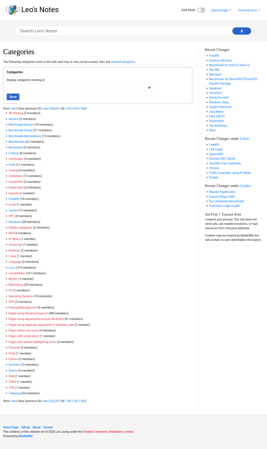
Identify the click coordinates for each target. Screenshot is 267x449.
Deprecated (16, 187)
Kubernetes (216, 121)
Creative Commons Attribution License (108, 431)
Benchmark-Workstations (25, 136)
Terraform (215, 93)
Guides (13, 210)
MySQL (13, 279)
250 (75, 108)
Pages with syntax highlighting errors (32, 342)
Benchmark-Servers (21, 124)
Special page (220, 10)
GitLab (25, 427)
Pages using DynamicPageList (28, 313)
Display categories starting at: (26, 80)
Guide (12, 204)
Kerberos (14, 250)
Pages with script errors (24, 336)
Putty (12, 353)
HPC (11, 216)
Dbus (212, 130)
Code (12, 164)
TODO (12, 381)
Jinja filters (216, 111)
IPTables (14, 239)
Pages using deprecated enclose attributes (36, 319)
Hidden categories (20, 227)
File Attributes (218, 125)
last (13, 108)
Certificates (16, 159)
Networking (16, 284)
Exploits (14, 193)
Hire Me (214, 69)
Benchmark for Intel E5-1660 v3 (229, 65)
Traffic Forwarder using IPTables (230, 173)
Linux (12, 267)
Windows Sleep (219, 102)
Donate (48, 427)
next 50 (48, 108)
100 (68, 108)
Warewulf (215, 74)
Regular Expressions (222, 192)
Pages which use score (23, 330)
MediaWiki (26, 436)
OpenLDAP (216, 154)
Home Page (10, 427)
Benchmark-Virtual (21, 130)
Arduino (14, 119)
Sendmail (215, 88)
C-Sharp (14, 153)
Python (13, 359)
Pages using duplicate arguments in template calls (41, 324)
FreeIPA (214, 55)
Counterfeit (16, 181)
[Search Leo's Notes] (131, 30)
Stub (11, 376)
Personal (14, 347)
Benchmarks (17, 141)
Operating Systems (21, 296)
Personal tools (248, 10)
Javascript (15, 244)
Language (15, 261)
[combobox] (80, 87)
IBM (11, 233)
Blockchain (16, 147)
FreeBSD (14, 199)
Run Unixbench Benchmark (226, 201)
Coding (13, 170)
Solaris (13, 370)
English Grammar (220, 107)
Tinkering (15, 393)
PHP (11, 302)
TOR (11, 387)
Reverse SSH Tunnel (222, 158)
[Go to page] (241, 31)
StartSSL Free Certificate (225, 163)
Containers (16, 176)
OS (10, 290)
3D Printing (16, 113)
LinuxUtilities (17, 273)
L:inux (12, 256)
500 (83, 108)
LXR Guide (216, 149)
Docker (213, 177)
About (37, 427)
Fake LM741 (217, 116)
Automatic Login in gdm (224, 205)
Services (14, 364)
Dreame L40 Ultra (220, 60)
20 (57, 108)
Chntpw (214, 168)
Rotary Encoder (219, 97)
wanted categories (123, 61)
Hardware (15, 222)
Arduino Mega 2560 (222, 196)
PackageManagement (23, 307)
